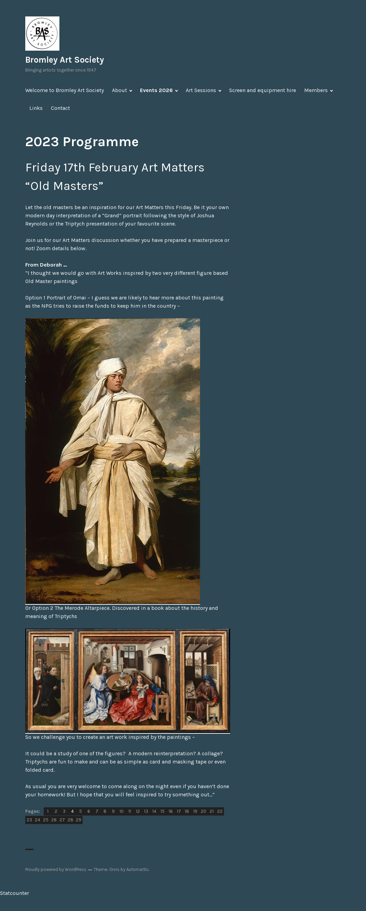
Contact (60, 108)
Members (316, 90)
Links (36, 108)
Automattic (137, 869)
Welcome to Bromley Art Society (64, 90)
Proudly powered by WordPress (55, 869)
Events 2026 (156, 90)
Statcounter (14, 893)
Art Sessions (201, 90)
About (119, 90)
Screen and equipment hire (262, 90)
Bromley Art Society (64, 60)
